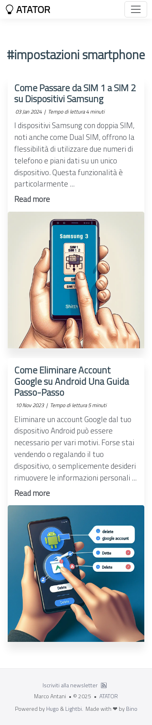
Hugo (52, 708)
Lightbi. (74, 708)
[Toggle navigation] (135, 9)
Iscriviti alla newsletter (70, 685)
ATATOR (27, 9)
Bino (131, 708)
